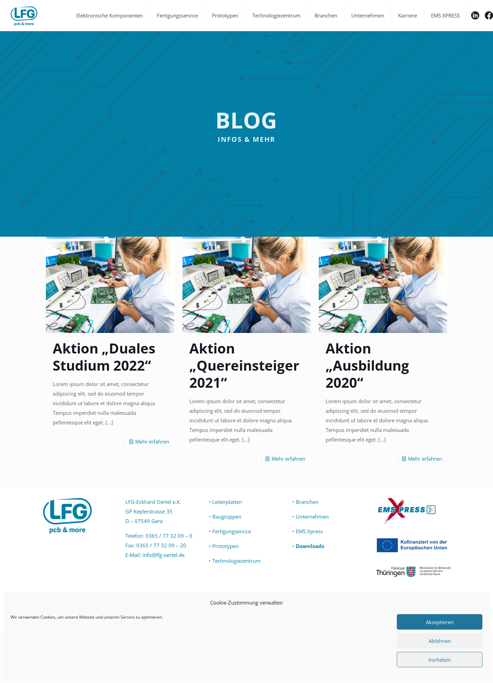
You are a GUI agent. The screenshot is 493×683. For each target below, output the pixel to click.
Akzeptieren (440, 622)
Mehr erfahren (152, 441)
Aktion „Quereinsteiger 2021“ (244, 365)
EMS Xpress (309, 531)
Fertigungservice (231, 531)
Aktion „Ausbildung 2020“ (367, 365)
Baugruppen (226, 516)
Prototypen (225, 546)
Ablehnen (440, 640)
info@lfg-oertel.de (163, 554)
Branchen (307, 501)
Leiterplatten (227, 501)
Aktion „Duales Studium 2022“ (104, 357)
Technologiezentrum (236, 560)
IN (475, 15)
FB (489, 15)
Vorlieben (439, 659)
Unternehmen (312, 516)
